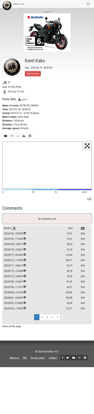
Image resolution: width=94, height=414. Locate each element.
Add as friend (33, 73)
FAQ (25, 363)
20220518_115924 (13, 313)
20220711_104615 (13, 271)
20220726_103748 (13, 238)
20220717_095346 (13, 260)
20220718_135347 (13, 255)
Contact (53, 363)
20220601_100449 (13, 303)
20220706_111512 (13, 292)
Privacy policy (38, 363)
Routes (10, 233)
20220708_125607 (13, 287)
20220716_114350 (13, 265)
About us (14, 363)
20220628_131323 (13, 298)
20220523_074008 (13, 308)
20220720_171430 (13, 244)
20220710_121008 (13, 276)
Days (35, 113)
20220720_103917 (13, 249)
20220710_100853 (13, 281)
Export (23, 99)
